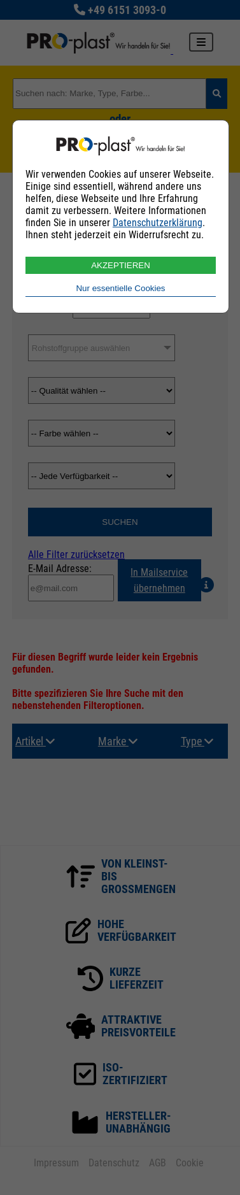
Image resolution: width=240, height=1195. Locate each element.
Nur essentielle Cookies (120, 288)
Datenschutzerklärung (157, 223)
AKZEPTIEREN (120, 265)
